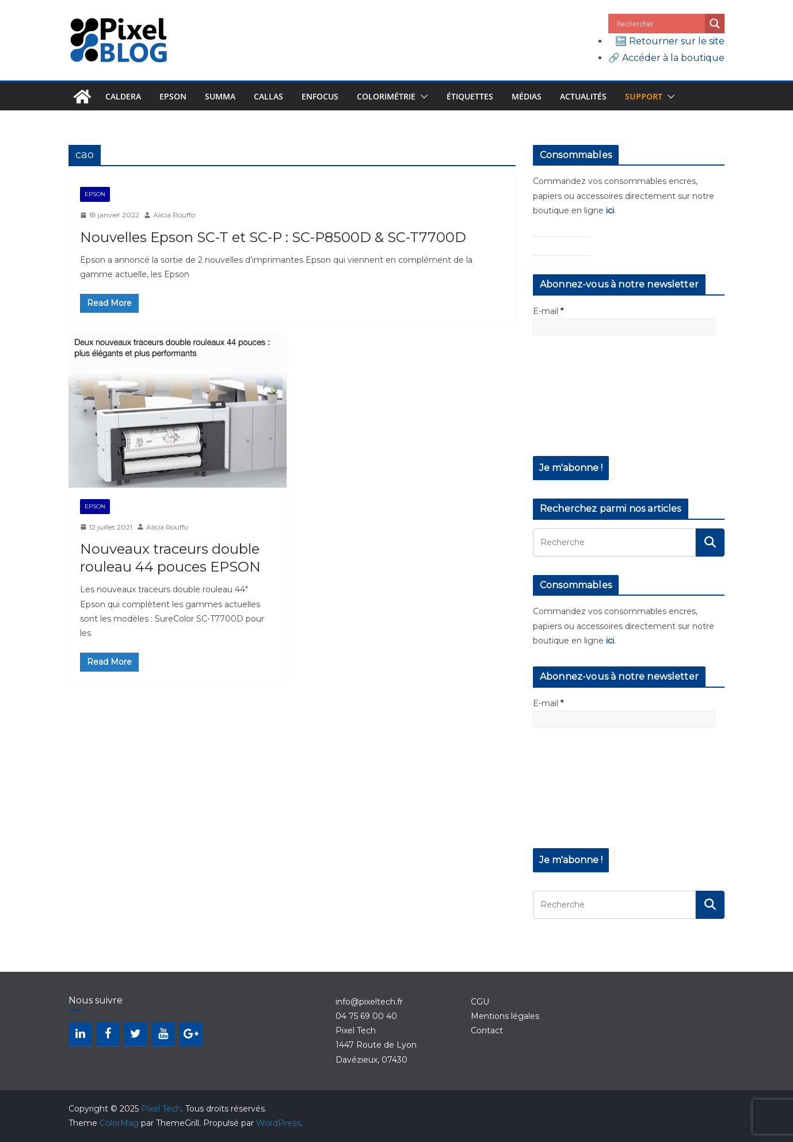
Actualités (583, 96)
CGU (480, 1002)
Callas (268, 96)
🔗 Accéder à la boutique (666, 57)
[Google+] (190, 1034)
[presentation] (580, 403)
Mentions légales (505, 1016)
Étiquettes (470, 96)
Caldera (123, 96)
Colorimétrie (386, 96)
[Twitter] (135, 1034)
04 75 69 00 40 (366, 1016)
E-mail (548, 311)
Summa (220, 96)
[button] (421, 97)
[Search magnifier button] (715, 23)
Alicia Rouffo (174, 214)
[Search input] (659, 23)
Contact (487, 1030)
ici (610, 210)
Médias (527, 96)
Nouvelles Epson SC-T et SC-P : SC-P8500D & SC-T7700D (273, 237)
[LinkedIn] (80, 1034)
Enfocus (320, 96)
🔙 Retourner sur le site (670, 41)
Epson (172, 96)
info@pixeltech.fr (369, 1002)
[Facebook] (107, 1034)
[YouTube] (162, 1034)
